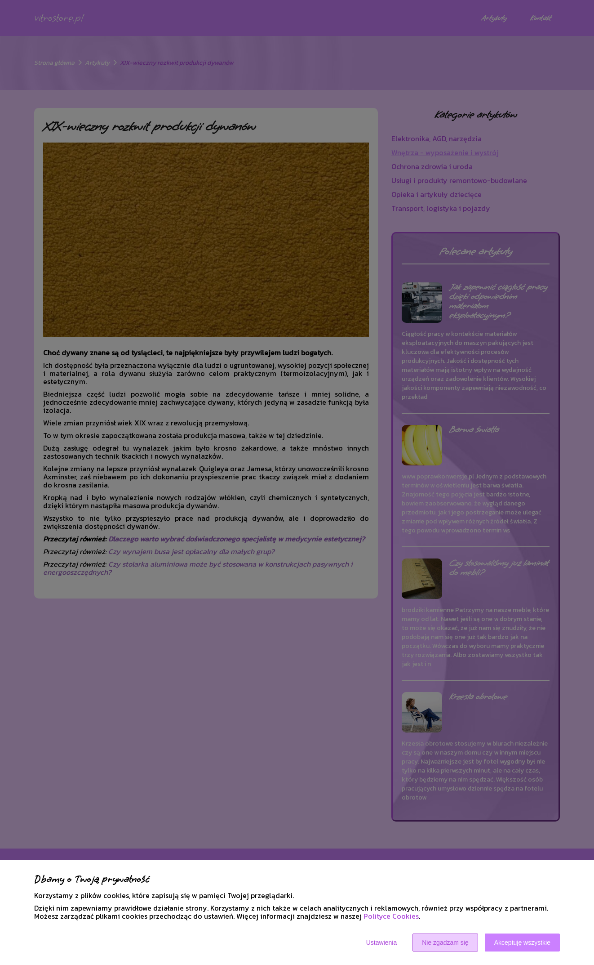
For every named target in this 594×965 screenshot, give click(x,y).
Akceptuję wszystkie (522, 942)
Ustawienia (381, 942)
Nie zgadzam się (445, 942)
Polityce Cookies (391, 916)
